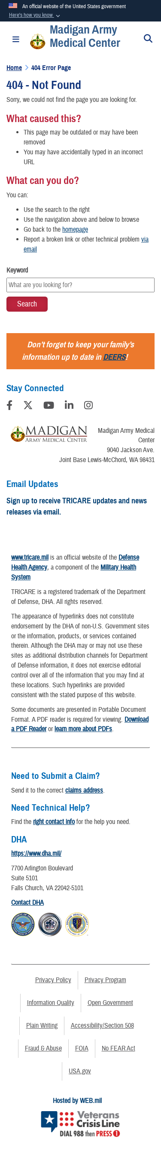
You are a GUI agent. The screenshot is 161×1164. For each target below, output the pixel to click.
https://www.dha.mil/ (36, 853)
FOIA (81, 1048)
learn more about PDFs (83, 729)
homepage (75, 229)
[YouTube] (48, 406)
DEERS (114, 357)
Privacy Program (105, 980)
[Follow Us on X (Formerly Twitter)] (28, 406)
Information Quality (50, 1003)
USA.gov (80, 1071)
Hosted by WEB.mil (77, 1101)
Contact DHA (27, 902)
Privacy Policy (53, 980)
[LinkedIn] (69, 406)
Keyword (17, 270)
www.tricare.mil (30, 557)
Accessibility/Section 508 (102, 1025)
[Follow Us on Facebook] (9, 406)
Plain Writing (42, 1025)
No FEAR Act (118, 1048)
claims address (84, 790)
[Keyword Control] (80, 285)
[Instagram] (88, 406)
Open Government (110, 1003)
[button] (35, 15)
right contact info (54, 822)
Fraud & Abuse (43, 1048)
